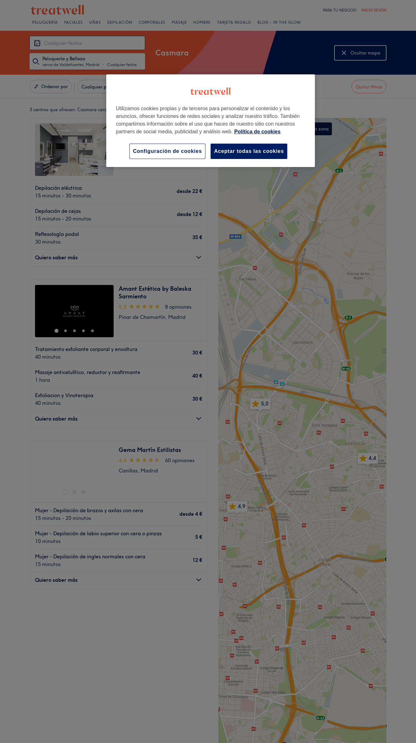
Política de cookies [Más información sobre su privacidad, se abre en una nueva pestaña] (257, 131)
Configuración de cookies (167, 151)
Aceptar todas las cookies (249, 151)
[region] (210, 120)
